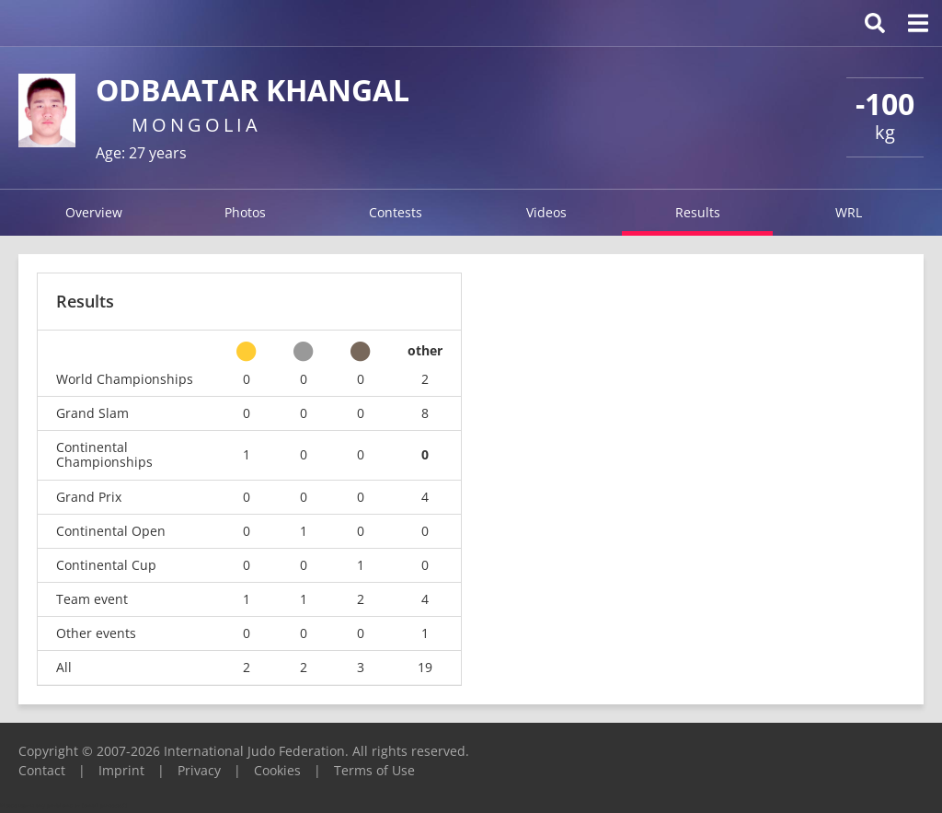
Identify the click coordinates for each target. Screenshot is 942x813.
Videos (546, 212)
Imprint (121, 770)
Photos (245, 212)
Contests (395, 212)
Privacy (199, 770)
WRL (848, 212)
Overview (93, 212)
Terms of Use (374, 770)
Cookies (277, 770)
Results (697, 212)
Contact (41, 770)
